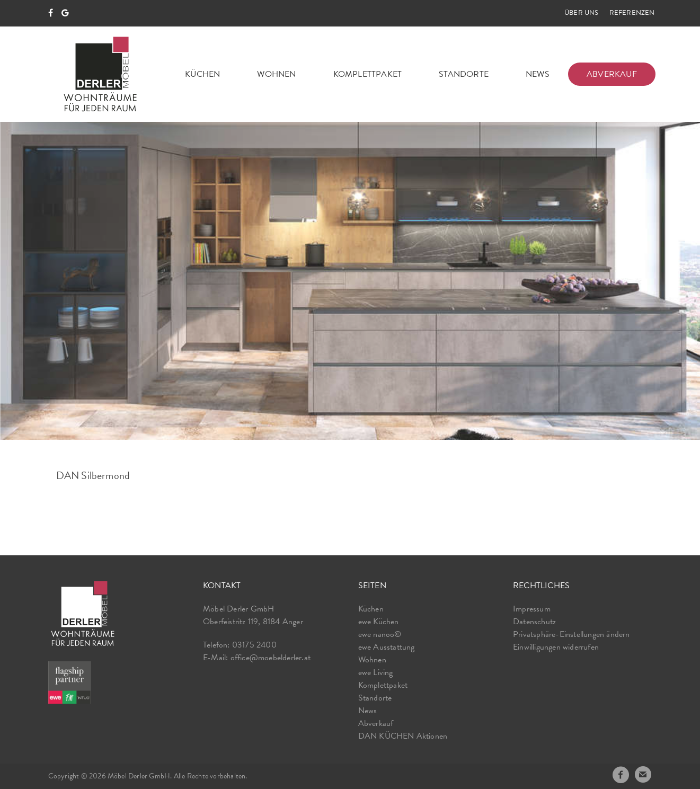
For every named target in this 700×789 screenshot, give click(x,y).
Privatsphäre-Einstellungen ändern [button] (571, 634)
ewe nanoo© (380, 634)
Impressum (532, 608)
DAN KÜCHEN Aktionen (403, 736)
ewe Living (375, 672)
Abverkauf (612, 74)
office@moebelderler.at (271, 657)
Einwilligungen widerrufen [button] (556, 647)
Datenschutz (534, 621)
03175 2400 (254, 645)
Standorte (464, 74)
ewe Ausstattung (386, 647)
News (538, 74)
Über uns (581, 13)
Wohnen (276, 74)
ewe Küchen (378, 621)
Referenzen (632, 13)
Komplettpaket (367, 74)
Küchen (202, 74)
